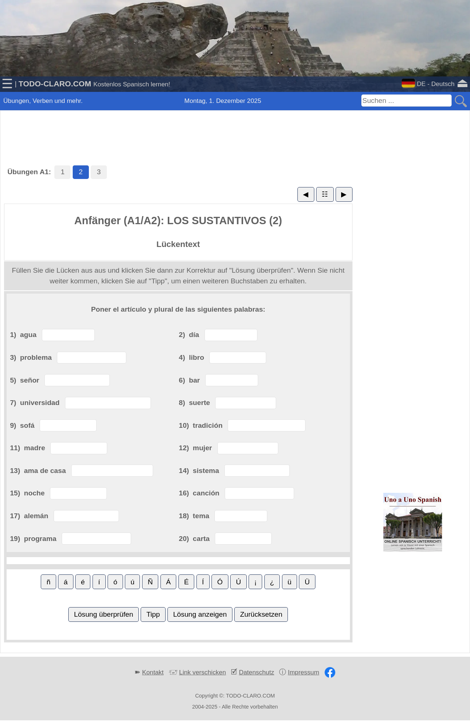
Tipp (153, 614)
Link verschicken (202, 672)
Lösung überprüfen (103, 614)
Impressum (303, 672)
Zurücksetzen (261, 614)
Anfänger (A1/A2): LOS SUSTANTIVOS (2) (178, 220)
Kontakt (153, 672)
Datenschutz (256, 672)
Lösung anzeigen (200, 614)
